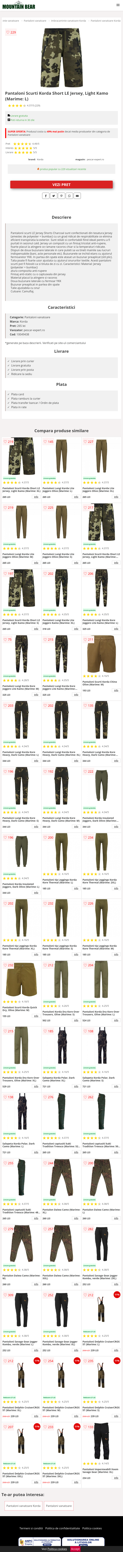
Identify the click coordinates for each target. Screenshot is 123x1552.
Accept (75, 1549)
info (36, 496)
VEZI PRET (61, 184)
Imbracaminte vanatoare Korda (68, 20)
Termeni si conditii (31, 1528)
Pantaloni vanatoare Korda (106, 20)
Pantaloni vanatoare (35, 20)
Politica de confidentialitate (62, 1528)
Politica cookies (92, 1528)
